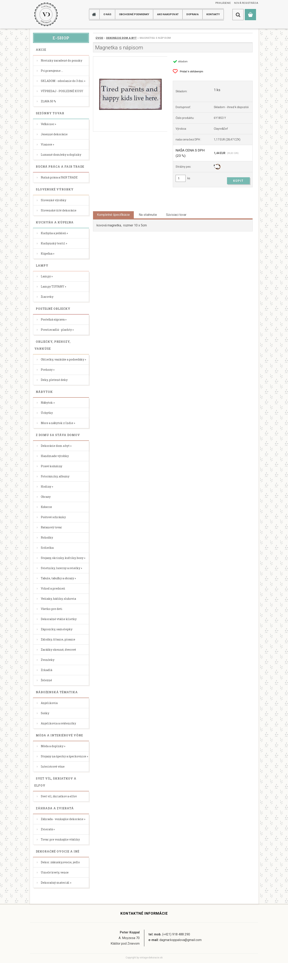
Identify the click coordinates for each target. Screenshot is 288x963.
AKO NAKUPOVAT (168, 14)
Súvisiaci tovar (176, 215)
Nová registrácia (246, 3)
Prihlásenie (223, 3)
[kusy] (181, 178)
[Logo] (46, 14)
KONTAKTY (213, 14)
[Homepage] (95, 14)
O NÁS (107, 14)
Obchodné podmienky (134, 14)
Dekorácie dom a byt (121, 37)
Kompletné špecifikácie (113, 215)
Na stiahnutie (148, 215)
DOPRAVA (192, 14)
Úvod (99, 37)
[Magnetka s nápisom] (130, 94)
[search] (238, 14)
